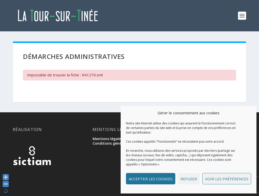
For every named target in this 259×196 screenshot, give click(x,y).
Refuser (189, 178)
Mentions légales (108, 138)
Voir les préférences (226, 178)
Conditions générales (111, 143)
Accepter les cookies (150, 178)
